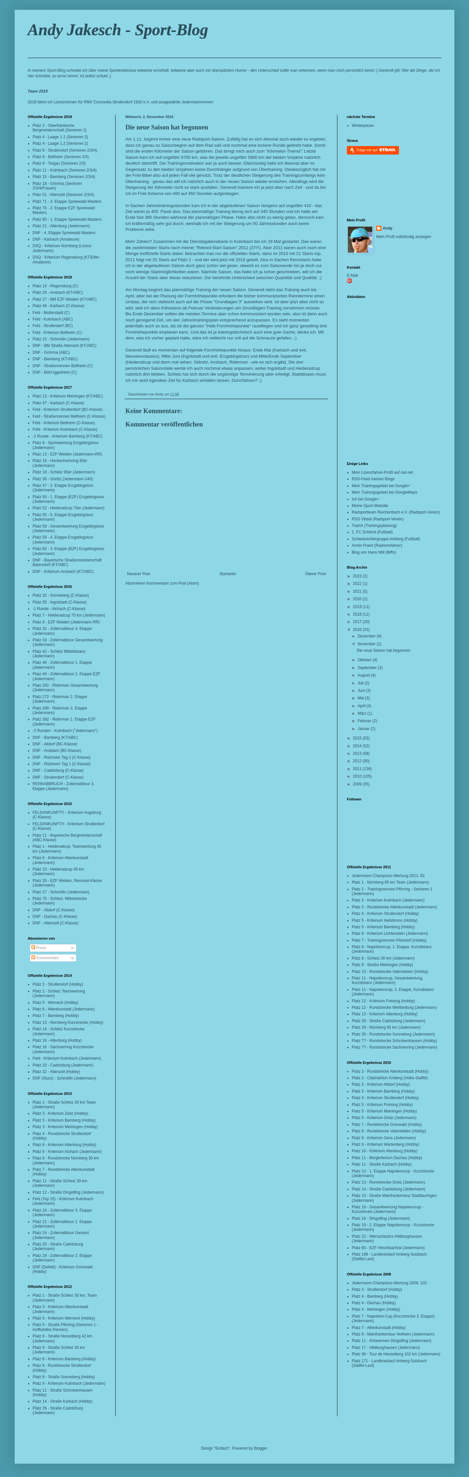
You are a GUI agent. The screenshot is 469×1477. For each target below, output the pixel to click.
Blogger (260, 1448)
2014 (358, 746)
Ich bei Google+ (365, 499)
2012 (358, 761)
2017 (358, 621)
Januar (364, 728)
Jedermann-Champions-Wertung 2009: (385, 1283)
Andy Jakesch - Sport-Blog (118, 30)
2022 (358, 583)
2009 (358, 784)
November (367, 644)
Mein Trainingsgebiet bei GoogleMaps (384, 492)
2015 (358, 738)
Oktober (365, 660)
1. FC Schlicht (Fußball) (372, 532)
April (362, 706)
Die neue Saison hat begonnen (166, 127)
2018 (358, 614)
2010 (358, 776)
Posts (38, 948)
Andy (387, 228)
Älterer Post (315, 574)
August (364, 675)
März (362, 713)
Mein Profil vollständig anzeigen (403, 236)
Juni (362, 690)
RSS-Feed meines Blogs (373, 479)
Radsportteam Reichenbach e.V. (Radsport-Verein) (396, 512)
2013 (358, 753)
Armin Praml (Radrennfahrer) (377, 545)
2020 (358, 599)
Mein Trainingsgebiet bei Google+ (381, 486)
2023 (358, 576)
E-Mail (352, 275)
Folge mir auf (376, 150)
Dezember (367, 636)
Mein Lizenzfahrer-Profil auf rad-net (382, 472)
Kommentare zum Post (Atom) (173, 583)
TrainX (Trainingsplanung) (374, 525)
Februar (365, 721)
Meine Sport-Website (370, 505)
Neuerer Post (138, 574)
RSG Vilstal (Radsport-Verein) (378, 519)
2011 (358, 769)
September (368, 667)
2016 (358, 629)
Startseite (228, 574)
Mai (361, 698)
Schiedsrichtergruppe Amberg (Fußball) (386, 539)
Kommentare (45, 958)
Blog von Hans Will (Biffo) (374, 552)
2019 (358, 606)
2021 (358, 591)
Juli (361, 683)
